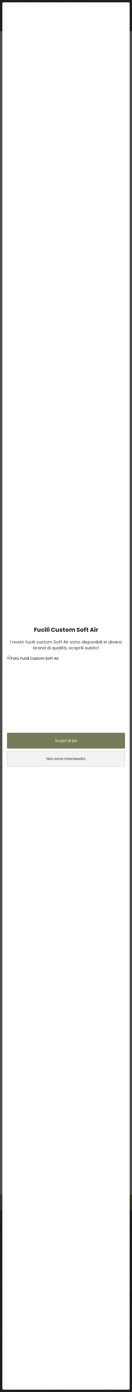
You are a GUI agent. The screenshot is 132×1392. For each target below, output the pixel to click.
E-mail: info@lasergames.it (33, 1257)
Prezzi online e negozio (22, 1323)
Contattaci (82, 1202)
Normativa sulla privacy (22, 1335)
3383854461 (39, 1250)
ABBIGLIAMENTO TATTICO (61, 26)
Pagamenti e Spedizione (23, 1306)
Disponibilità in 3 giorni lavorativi (29, 1300)
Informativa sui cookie (21, 1341)
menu (9, 6)
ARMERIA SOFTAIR (109, 26)
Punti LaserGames (18, 1294)
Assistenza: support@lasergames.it (40, 1264)
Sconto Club (14, 1318)
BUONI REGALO (17, 26)
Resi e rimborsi (16, 1312)
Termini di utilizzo (17, 1329)
